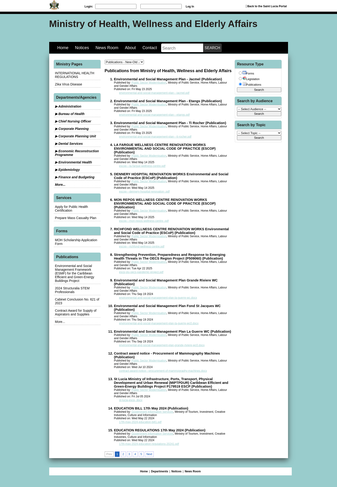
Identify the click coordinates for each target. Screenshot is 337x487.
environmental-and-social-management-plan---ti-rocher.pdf (155, 136)
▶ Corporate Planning (72, 129)
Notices (82, 47)
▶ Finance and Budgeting (75, 177)
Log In (190, 6)
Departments (159, 471)
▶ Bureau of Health (70, 114)
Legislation (251, 79)
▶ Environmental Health (73, 162)
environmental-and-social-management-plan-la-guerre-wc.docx (158, 297)
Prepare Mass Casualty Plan (75, 218)
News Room (107, 47)
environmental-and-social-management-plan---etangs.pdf (154, 114)
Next (149, 454)
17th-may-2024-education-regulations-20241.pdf (149, 444)
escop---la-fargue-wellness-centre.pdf (142, 166)
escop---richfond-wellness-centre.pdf (141, 246)
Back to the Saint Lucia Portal (267, 6)
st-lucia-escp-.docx (130, 400)
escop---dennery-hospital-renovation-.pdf (144, 191)
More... (60, 184)
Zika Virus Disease (68, 84)
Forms (248, 73)
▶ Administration (68, 106)
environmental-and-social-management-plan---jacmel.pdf (154, 93)
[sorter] (124, 62)
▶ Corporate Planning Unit (75, 136)
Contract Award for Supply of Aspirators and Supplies (76, 312)
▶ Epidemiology (67, 170)
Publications (252, 84)
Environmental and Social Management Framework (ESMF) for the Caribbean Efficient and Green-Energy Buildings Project (74, 273)
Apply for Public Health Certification (71, 208)
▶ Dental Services (69, 143)
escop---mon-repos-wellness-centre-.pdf (144, 221)
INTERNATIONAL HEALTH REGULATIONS (74, 75)
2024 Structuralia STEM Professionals (72, 290)
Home (63, 47)
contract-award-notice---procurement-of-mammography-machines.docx (163, 370)
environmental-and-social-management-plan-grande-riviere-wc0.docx (162, 345)
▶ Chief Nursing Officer (73, 121)
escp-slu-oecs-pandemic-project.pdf (141, 272)
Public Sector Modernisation (149, 82)
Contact (149, 47)
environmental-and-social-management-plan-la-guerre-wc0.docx (159, 323)
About (130, 47)
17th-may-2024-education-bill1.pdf (140, 422)
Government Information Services (152, 411)
